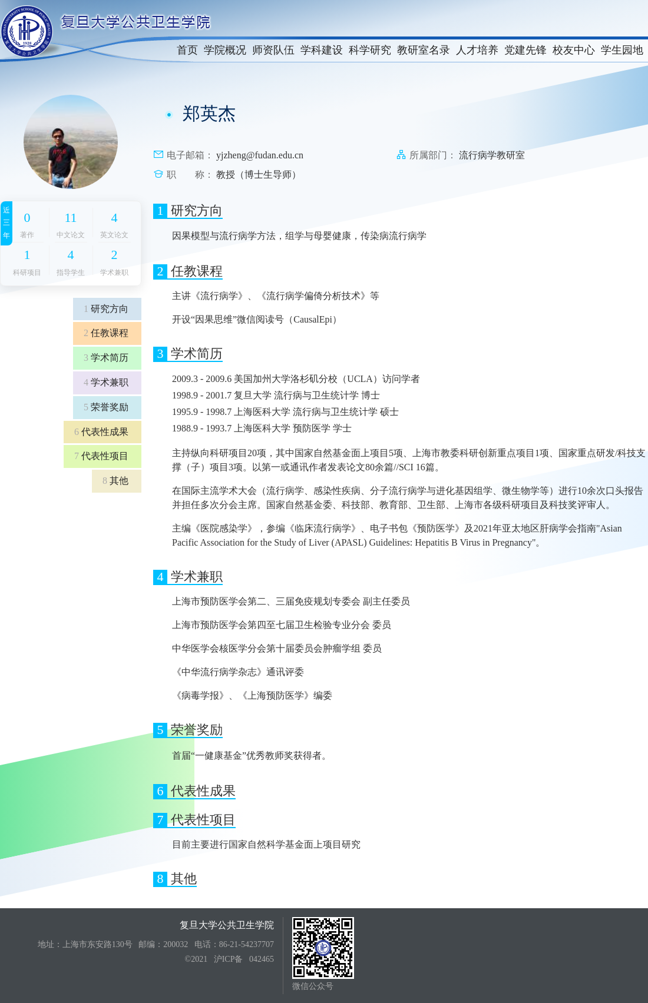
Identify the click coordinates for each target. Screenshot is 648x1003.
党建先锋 (525, 50)
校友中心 (574, 50)
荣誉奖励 (106, 407)
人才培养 (477, 50)
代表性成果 (101, 432)
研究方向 (106, 309)
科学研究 (370, 50)
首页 (187, 50)
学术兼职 (106, 382)
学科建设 (321, 50)
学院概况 (225, 50)
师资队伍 (273, 50)
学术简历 (106, 358)
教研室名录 (423, 50)
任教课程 (106, 333)
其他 (115, 481)
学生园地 (622, 50)
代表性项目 (101, 456)
